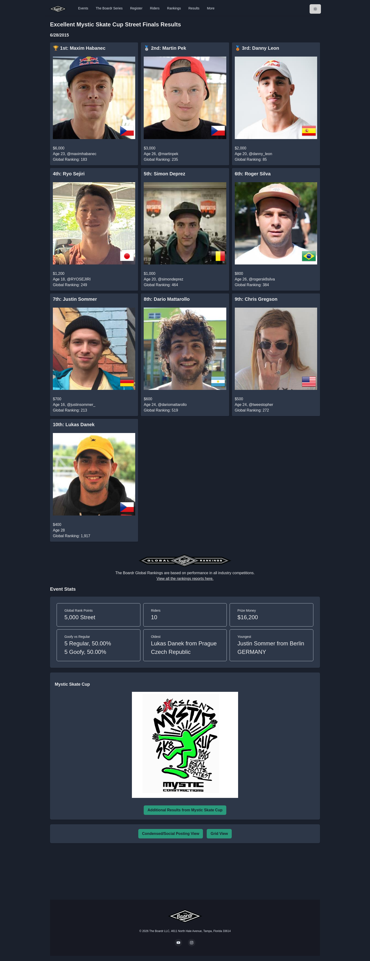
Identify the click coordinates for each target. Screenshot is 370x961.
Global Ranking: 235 (161, 159)
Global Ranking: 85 (251, 159)
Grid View (219, 834)
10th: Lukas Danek (74, 424)
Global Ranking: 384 (252, 285)
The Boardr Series (109, 8)
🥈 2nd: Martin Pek (165, 48)
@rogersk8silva (262, 279)
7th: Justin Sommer (75, 299)
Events (83, 8)
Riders (155, 8)
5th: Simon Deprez (164, 173)
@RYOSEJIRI (79, 279)
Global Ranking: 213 (70, 410)
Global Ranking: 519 (161, 410)
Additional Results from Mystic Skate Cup (184, 810)
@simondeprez (170, 279)
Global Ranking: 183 (70, 159)
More (210, 8)
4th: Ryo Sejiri (68, 173)
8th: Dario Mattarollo (166, 299)
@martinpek (168, 154)
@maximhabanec (82, 154)
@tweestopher (261, 405)
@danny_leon (260, 154)
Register (136, 8)
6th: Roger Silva (253, 173)
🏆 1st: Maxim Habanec (79, 48)
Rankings (174, 8)
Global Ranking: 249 (70, 285)
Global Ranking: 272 (252, 410)
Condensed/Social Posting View (170, 834)
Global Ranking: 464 (161, 285)
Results (193, 8)
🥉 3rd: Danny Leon (257, 48)
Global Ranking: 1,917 (71, 536)
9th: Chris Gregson (256, 299)
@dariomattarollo (172, 405)
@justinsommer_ (81, 405)
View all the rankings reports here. (185, 579)
